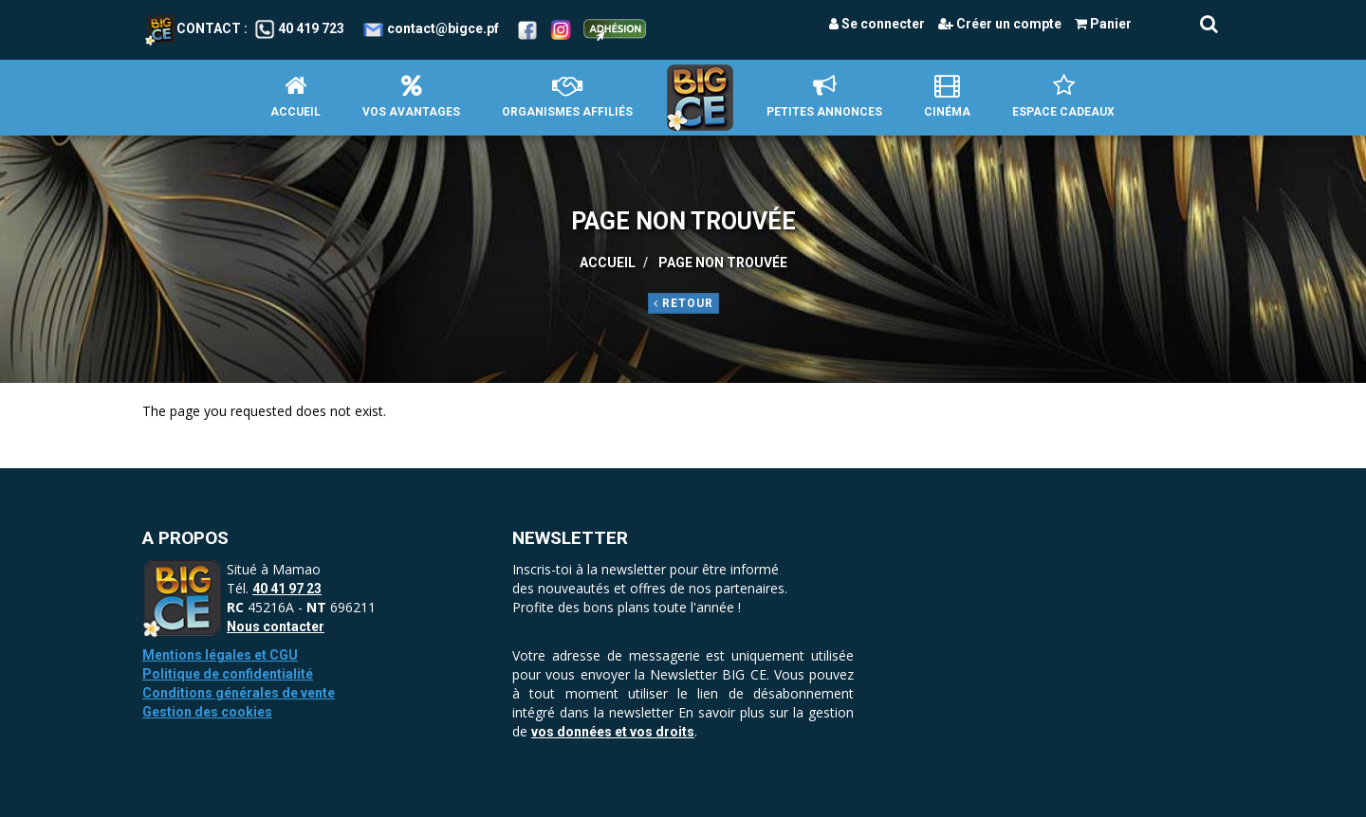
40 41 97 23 (287, 588)
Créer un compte (999, 23)
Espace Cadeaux (1063, 96)
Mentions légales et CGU (220, 655)
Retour (683, 303)
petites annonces (824, 96)
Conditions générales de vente (238, 692)
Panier (1103, 23)
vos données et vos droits (612, 731)
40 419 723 (311, 28)
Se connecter (877, 23)
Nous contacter (275, 626)
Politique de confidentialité (227, 673)
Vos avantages (411, 96)
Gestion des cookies (207, 711)
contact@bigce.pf (443, 28)
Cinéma (947, 96)
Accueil (295, 96)
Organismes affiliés (567, 96)
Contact (193, 28)
